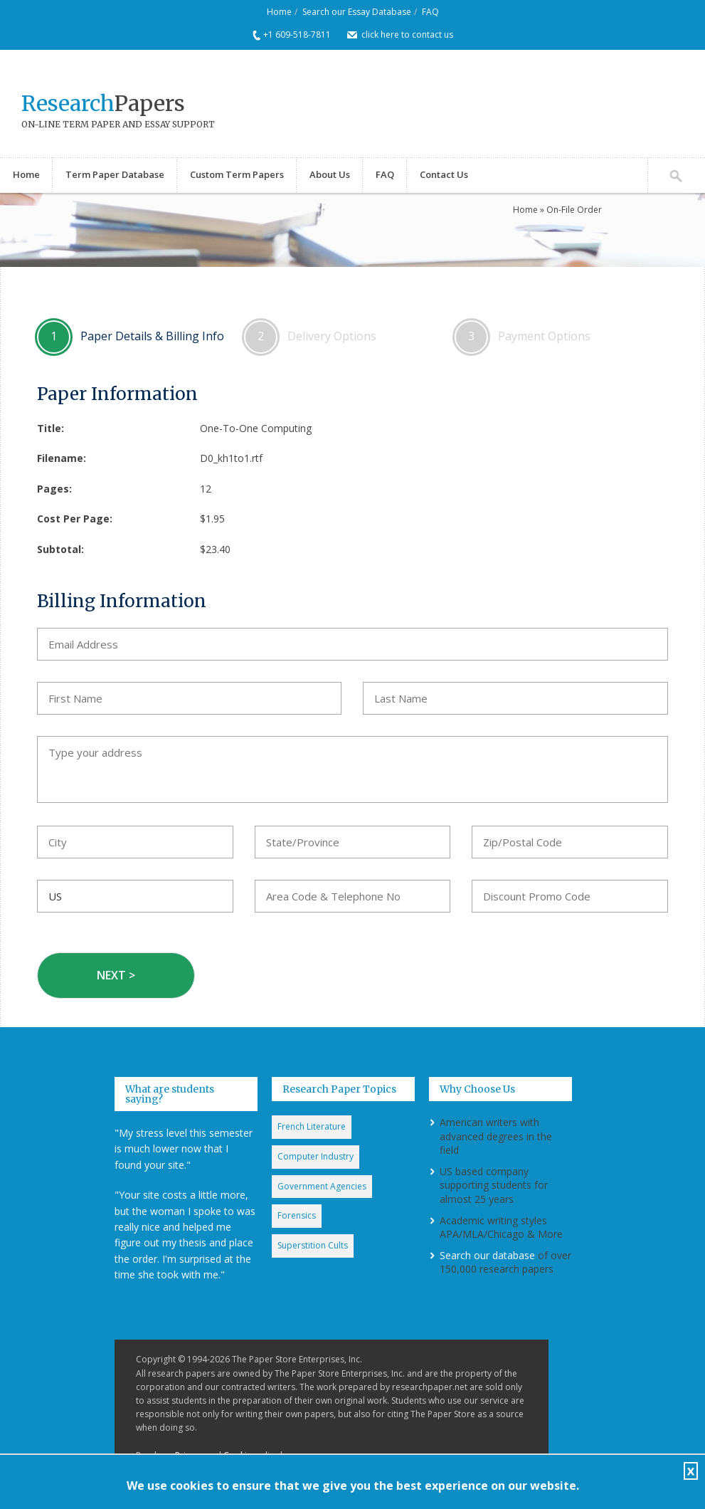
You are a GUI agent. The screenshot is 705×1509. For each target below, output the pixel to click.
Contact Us (444, 174)
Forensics (296, 1215)
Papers (103, 103)
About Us (329, 174)
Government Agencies (321, 1186)
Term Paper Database (114, 174)
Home (279, 12)
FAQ (430, 12)
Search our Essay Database (356, 12)
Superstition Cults (312, 1245)
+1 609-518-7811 (297, 34)
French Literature (311, 1126)
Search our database (487, 1255)
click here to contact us (407, 34)
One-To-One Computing (256, 428)
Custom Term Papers (237, 174)
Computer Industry (315, 1156)
